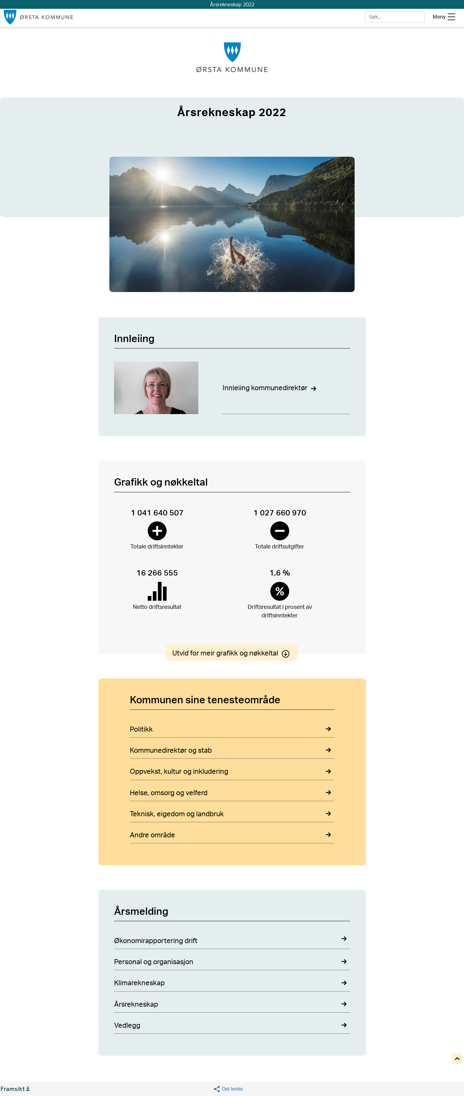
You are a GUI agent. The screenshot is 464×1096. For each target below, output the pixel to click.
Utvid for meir (232, 653)
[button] (228, 1089)
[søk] (395, 17)
